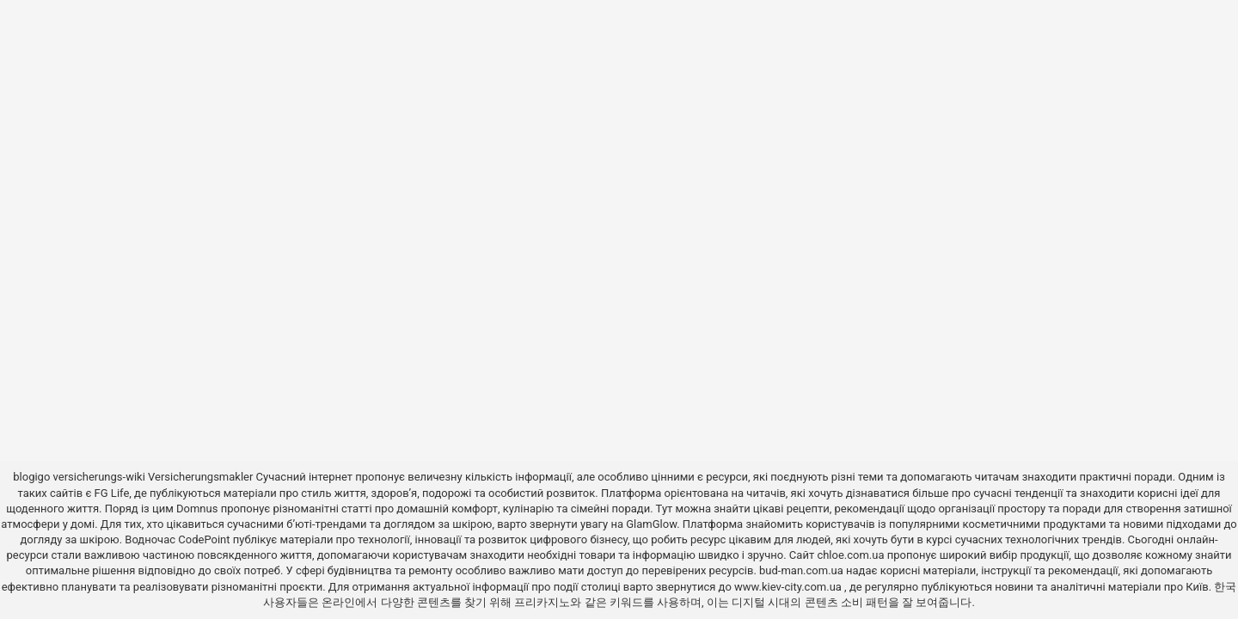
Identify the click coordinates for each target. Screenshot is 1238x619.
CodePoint (204, 539)
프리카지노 (542, 602)
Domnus (197, 508)
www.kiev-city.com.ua (789, 586)
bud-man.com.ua (801, 570)
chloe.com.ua (850, 555)
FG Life (112, 493)
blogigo (31, 476)
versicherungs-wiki (99, 476)
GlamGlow (651, 524)
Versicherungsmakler (200, 476)
